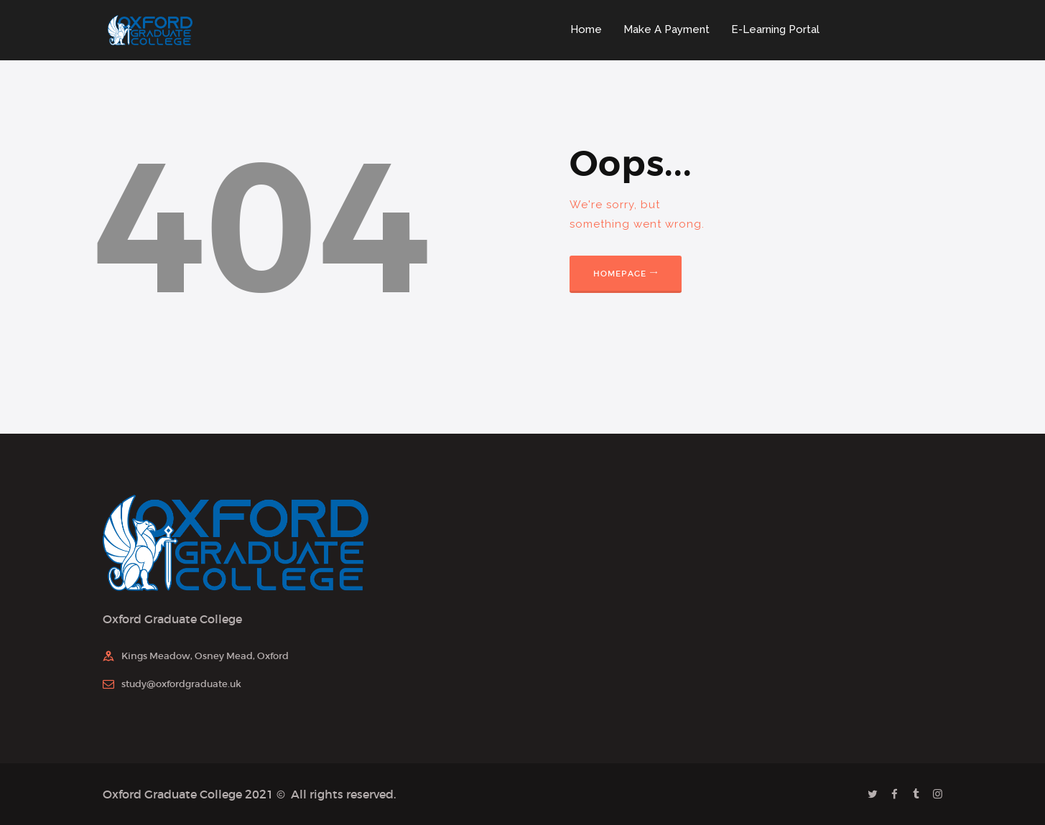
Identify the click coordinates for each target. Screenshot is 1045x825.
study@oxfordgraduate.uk (181, 684)
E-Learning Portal (775, 29)
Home (586, 29)
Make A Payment (666, 29)
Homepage (620, 274)
